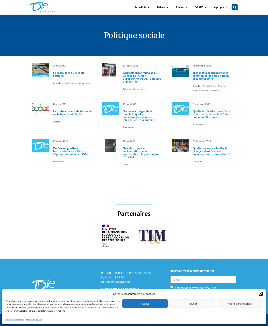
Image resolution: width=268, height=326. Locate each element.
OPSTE (200, 7)
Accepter (145, 303)
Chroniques (138, 89)
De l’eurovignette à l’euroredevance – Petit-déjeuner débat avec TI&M (70, 151)
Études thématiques (80, 83)
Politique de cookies (14, 319)
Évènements (128, 127)
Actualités (141, 7)
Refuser (192, 303)
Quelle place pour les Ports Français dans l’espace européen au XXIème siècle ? (211, 151)
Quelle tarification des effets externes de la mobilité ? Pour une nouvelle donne (212, 114)
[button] (261, 294)
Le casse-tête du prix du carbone (68, 74)
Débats (162, 7)
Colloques (197, 161)
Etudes (181, 7)
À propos (221, 7)
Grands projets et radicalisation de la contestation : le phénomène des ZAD (141, 152)
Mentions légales (34, 319)
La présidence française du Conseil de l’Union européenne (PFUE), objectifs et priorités (142, 77)
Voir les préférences (240, 303)
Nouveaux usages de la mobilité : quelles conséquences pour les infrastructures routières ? (140, 115)
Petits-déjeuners (213, 90)
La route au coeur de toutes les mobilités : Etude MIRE (73, 112)
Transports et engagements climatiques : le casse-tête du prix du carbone (211, 75)
